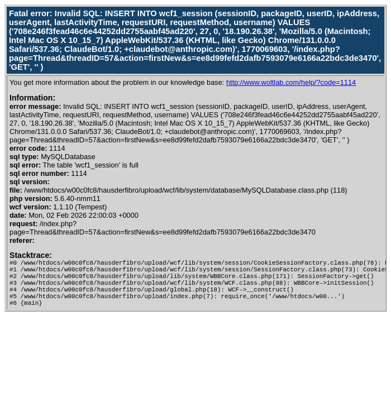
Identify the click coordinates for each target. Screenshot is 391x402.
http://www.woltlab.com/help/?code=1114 (291, 82)
